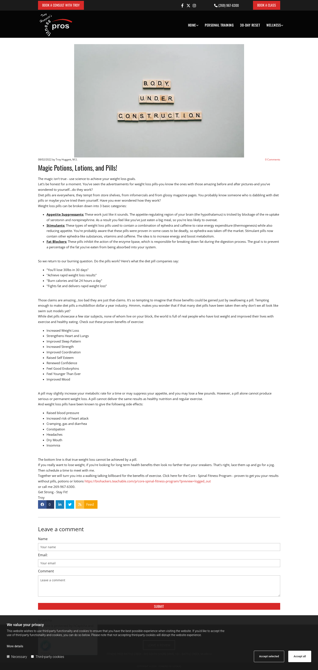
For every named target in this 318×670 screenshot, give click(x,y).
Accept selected (269, 656)
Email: (43, 555)
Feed (90, 504)
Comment (46, 571)
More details (15, 646)
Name (43, 539)
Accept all (300, 656)
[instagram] (194, 5)
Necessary (17, 657)
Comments (272, 159)
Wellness (273, 25)
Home (192, 25)
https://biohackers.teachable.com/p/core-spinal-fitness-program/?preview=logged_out (148, 481)
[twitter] (188, 5)
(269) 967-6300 (228, 5)
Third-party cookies (47, 657)
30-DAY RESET (250, 25)
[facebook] (182, 5)
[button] (61, 5)
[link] (190, 24)
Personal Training (219, 25)
